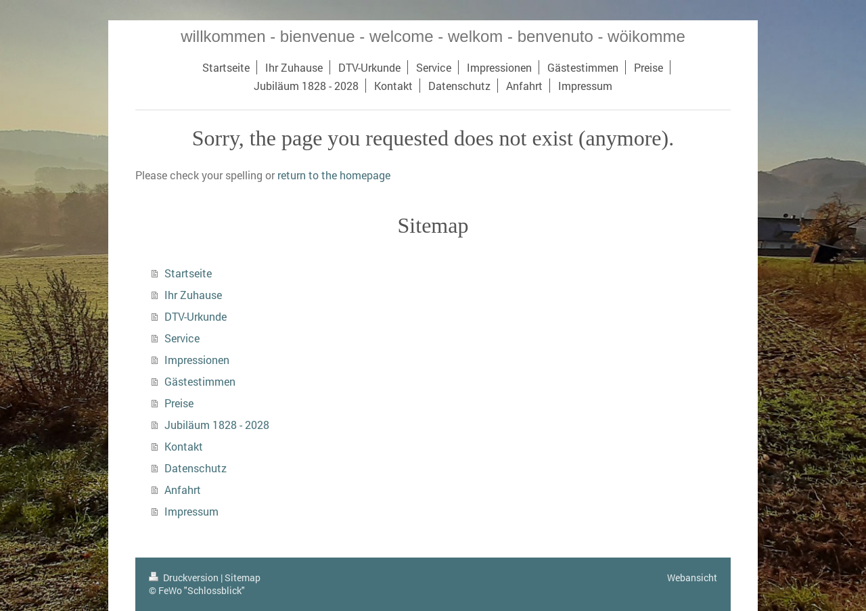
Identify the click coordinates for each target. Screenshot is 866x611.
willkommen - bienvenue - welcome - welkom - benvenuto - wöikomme (433, 36)
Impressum (191, 511)
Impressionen (196, 360)
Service (182, 338)
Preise (178, 403)
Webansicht (692, 577)
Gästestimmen (199, 381)
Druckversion (185, 577)
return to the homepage (333, 175)
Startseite (188, 273)
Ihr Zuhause (193, 295)
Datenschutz (195, 468)
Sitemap (242, 577)
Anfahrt (182, 489)
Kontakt (183, 446)
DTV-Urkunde (195, 316)
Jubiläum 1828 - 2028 (216, 424)
